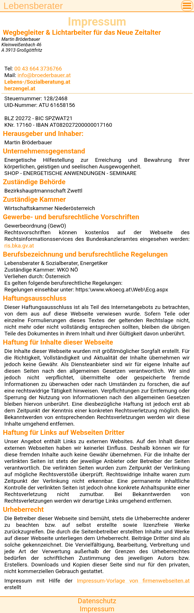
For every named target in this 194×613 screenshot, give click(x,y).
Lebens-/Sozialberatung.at (37, 81)
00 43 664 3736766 (38, 68)
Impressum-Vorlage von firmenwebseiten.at (133, 580)
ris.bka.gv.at (19, 245)
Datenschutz (97, 601)
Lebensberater (33, 6)
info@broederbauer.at (44, 75)
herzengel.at (19, 88)
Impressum (97, 609)
